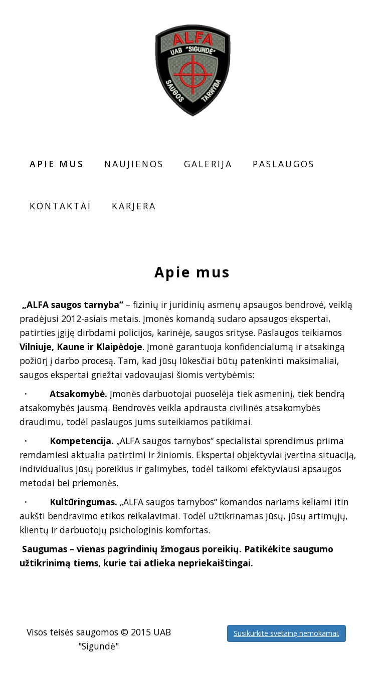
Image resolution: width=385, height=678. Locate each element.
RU (364, 21)
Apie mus (57, 164)
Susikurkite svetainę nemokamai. (286, 633)
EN (351, 21)
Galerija (208, 164)
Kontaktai (61, 206)
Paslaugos (284, 164)
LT (337, 21)
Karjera (134, 206)
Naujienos (134, 164)
